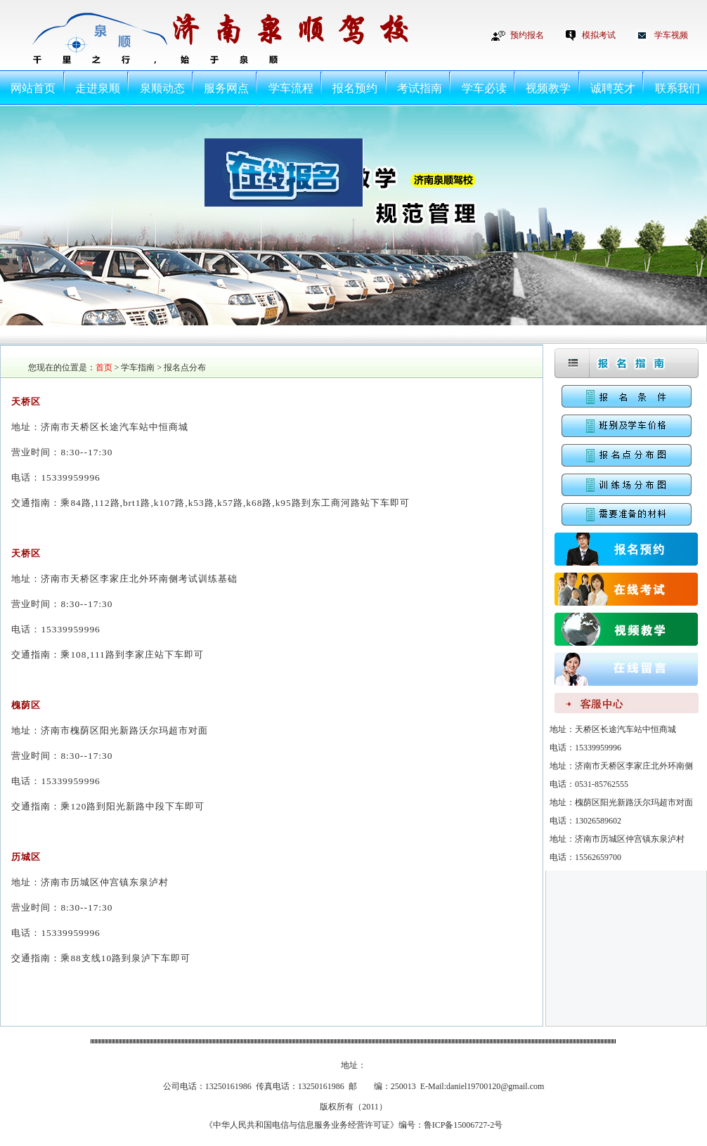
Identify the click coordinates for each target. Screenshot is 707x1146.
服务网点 (226, 88)
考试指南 (419, 88)
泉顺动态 (162, 88)
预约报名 (527, 35)
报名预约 (354, 88)
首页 (104, 367)
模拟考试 (599, 35)
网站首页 (33, 88)
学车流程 (290, 88)
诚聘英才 (612, 88)
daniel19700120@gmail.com (495, 1086)
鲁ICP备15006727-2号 (463, 1125)
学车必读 (484, 88)
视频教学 (548, 88)
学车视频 (671, 35)
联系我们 (677, 88)
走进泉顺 (97, 88)
